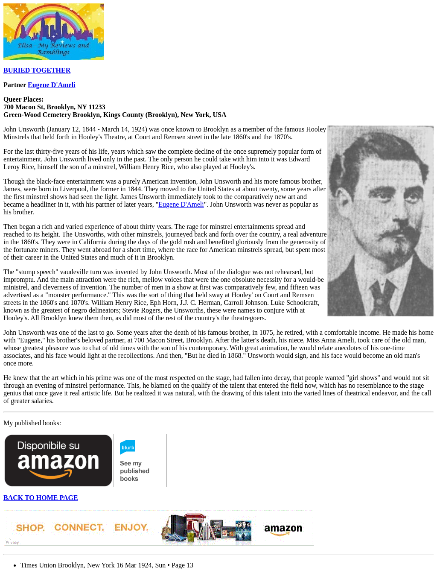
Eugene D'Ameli (52, 84)
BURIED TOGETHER (36, 70)
